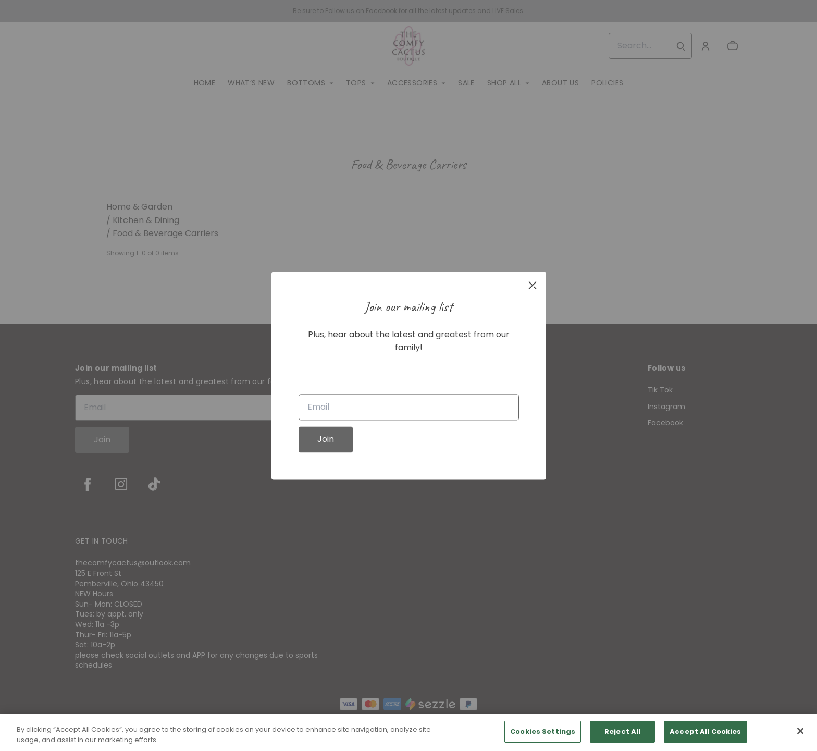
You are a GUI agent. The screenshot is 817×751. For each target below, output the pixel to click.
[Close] (800, 730)
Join (325, 439)
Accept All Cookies (705, 731)
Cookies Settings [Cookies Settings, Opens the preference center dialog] (542, 731)
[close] (532, 285)
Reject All (622, 731)
